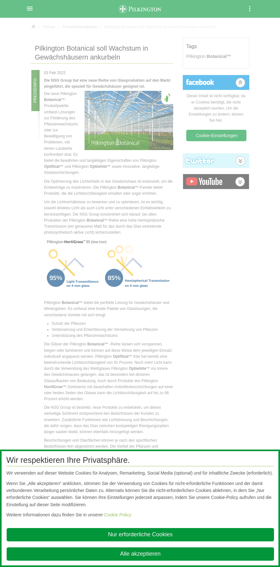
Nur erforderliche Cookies (140, 534)
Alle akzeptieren (140, 554)
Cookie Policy (117, 514)
